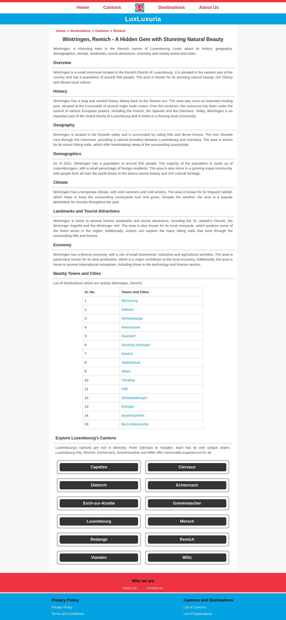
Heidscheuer (131, 362)
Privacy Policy (61, 607)
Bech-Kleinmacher (135, 424)
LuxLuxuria (143, 19)
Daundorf (128, 336)
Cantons (112, 7)
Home (83, 7)
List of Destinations (198, 614)
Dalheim (128, 309)
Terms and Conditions (67, 614)
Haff (125, 389)
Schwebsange (132, 318)
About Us (209, 7)
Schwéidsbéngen (134, 398)
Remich (120, 31)
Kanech (127, 353)
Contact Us (155, 588)
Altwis (126, 371)
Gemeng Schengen (136, 345)
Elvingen (128, 406)
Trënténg (128, 380)
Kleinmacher (131, 327)
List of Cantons (195, 607)
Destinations (171, 7)
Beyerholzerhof (133, 415)
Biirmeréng (130, 301)
